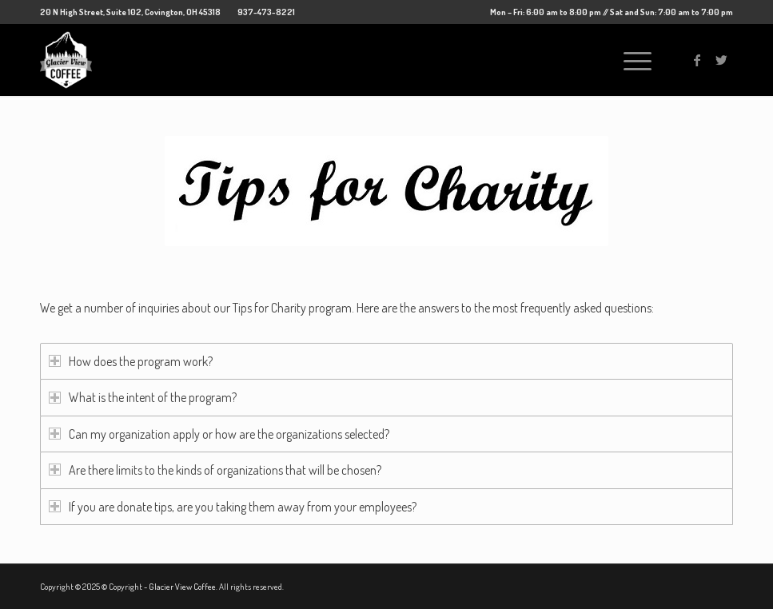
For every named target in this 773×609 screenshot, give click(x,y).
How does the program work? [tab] (131, 361)
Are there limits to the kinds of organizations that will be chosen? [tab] (215, 470)
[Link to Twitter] (721, 60)
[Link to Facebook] (697, 60)
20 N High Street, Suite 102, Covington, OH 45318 (130, 12)
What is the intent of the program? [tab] (143, 397)
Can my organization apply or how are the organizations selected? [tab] (219, 434)
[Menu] (629, 60)
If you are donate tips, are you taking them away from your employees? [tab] (232, 507)
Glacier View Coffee (182, 586)
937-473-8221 (266, 12)
